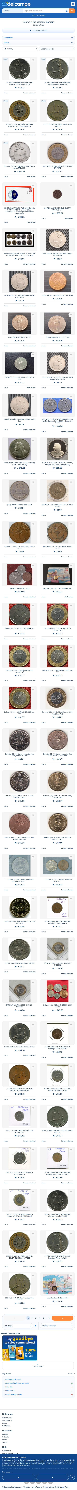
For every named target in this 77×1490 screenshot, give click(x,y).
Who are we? (7, 1418)
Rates (4, 1423)
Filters (6, 43)
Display (9, 49)
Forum (4, 1440)
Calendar (5, 1437)
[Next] (62, 1318)
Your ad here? (37, 1365)
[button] (66, 10)
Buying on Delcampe (10, 1453)
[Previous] (15, 1318)
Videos (4, 1442)
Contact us (6, 1426)
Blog (5, 1434)
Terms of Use (40, 1487)
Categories (8, 37)
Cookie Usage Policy (62, 1487)
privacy (51, 1487)
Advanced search (38, 15)
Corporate (7, 1420)
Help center (6, 1451)
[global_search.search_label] (46, 10)
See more (6, 1472)
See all (71, 1374)
